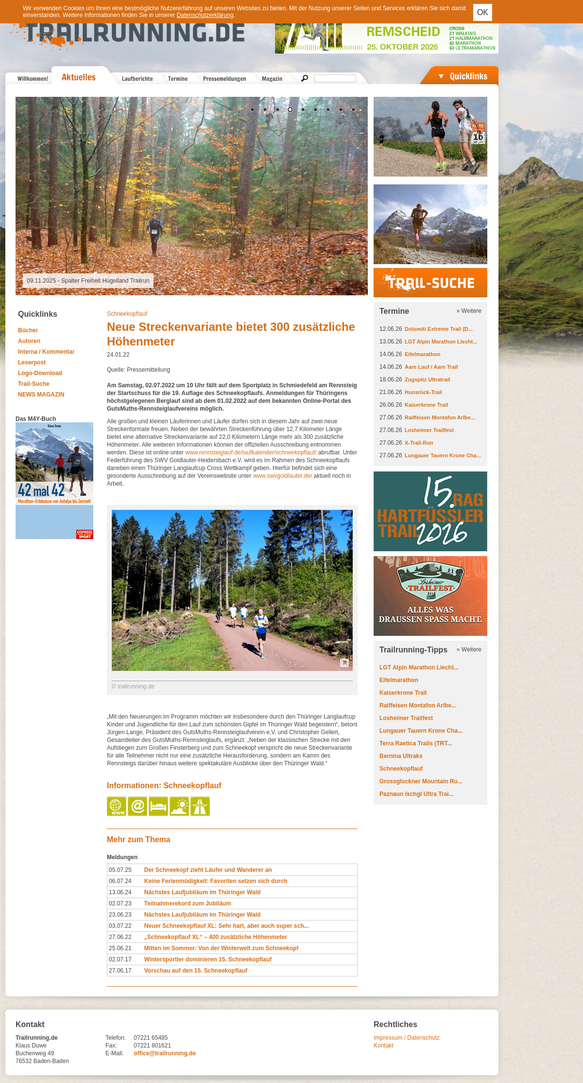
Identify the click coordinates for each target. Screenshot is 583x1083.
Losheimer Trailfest (429, 430)
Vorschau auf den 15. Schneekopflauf (196, 970)
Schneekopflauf (127, 313)
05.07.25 (120, 869)
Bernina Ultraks (401, 756)
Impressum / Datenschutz (407, 1037)
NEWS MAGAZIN (41, 394)
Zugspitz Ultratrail (427, 379)
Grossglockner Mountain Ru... (421, 781)
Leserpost (32, 362)
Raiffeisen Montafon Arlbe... (440, 417)
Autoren (29, 341)
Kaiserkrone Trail (426, 405)
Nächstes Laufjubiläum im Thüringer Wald (202, 892)
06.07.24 (120, 881)
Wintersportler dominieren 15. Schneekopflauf (208, 959)
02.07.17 (120, 959)
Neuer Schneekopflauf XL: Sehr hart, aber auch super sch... (226, 925)
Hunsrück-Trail (423, 392)
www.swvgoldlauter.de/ (283, 475)
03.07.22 (120, 925)
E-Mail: (114, 1053)
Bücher (28, 330)
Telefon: (115, 1037)
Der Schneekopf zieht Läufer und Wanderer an (208, 869)
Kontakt (384, 1045)
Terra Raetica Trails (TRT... (415, 743)
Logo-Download (40, 373)
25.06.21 (120, 948)
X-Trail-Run (419, 443)
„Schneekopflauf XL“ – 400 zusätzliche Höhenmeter (215, 937)
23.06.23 (120, 914)
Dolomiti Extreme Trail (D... (439, 329)
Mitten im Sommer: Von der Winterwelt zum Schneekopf (221, 948)
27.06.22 (120, 937)
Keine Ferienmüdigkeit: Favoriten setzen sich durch (216, 881)
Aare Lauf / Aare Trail (431, 367)
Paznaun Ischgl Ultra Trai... (416, 794)
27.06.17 (120, 970)
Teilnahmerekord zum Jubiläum (187, 903)
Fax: (111, 1045)
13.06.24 (120, 892)
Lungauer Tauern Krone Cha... (443, 455)
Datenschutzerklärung (205, 15)
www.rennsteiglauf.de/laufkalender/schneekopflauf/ (251, 452)
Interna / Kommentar (46, 351)
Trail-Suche (34, 383)
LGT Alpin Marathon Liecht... (441, 341)
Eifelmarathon (422, 354)
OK (482, 12)
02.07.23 (120, 903)
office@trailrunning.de (165, 1053)
